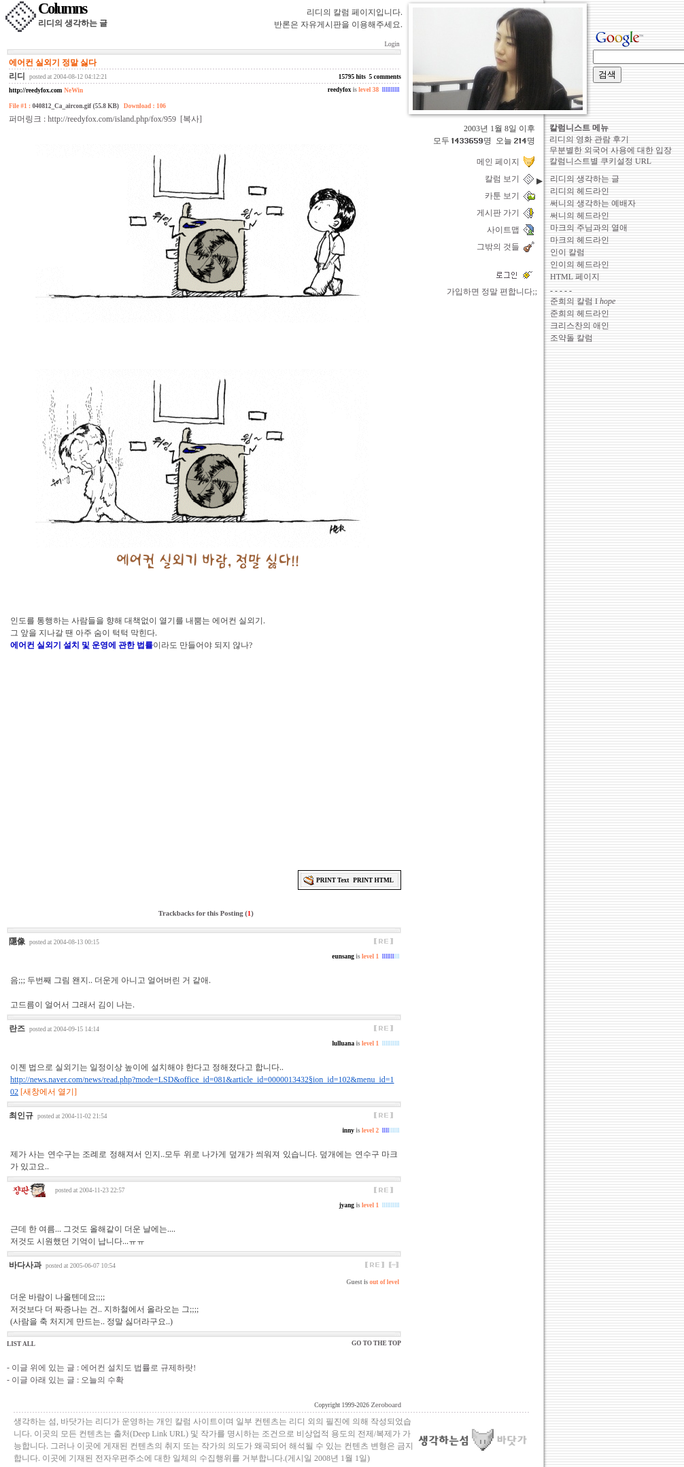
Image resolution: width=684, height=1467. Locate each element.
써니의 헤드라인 (579, 215)
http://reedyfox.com (35, 90)
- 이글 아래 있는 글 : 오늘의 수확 (65, 1380)
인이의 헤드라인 (579, 264)
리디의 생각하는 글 (584, 179)
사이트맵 (505, 230)
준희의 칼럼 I (582, 301)
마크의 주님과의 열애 (589, 227)
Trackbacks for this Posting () (204, 913)
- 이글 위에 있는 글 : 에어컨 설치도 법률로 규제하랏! (101, 1368)
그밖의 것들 (500, 247)
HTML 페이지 (575, 276)
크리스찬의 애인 (579, 325)
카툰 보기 (504, 196)
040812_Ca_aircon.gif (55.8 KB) (75, 106)
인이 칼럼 (567, 252)
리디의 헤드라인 (579, 191)
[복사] (191, 119)
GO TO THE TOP (376, 1343)
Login (392, 44)
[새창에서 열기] (48, 1092)
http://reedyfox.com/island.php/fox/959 (112, 119)
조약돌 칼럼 (571, 338)
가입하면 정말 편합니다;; (492, 291)
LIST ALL (21, 1344)
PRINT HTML (373, 880)
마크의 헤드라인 (579, 240)
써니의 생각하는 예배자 (593, 203)
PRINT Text (332, 880)
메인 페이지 (500, 162)
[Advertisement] (205, 758)
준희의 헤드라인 (579, 313)
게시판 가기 (500, 213)
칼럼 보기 (504, 179)
